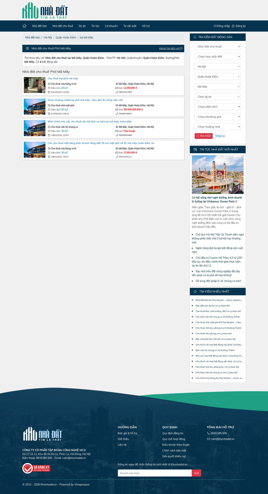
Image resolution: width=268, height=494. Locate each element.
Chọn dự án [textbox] (204, 96)
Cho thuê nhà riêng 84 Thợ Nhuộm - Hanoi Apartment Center (227, 378)
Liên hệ (122, 444)
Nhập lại (220, 136)
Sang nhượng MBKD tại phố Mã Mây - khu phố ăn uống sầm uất (85, 99)
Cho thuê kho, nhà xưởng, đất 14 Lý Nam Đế (218, 311)
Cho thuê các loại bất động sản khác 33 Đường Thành (223, 344)
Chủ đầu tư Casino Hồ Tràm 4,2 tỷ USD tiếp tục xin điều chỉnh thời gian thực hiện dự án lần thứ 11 (217, 261)
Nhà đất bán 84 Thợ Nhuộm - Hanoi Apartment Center (223, 300)
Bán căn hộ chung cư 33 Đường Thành (215, 350)
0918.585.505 (219, 433)
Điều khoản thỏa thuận (176, 444)
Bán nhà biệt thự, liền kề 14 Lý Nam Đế (216, 339)
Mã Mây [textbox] (202, 86)
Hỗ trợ (146, 26)
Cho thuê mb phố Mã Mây (63, 78)
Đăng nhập (221, 26)
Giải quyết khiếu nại (174, 456)
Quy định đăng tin (172, 433)
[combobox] (218, 66)
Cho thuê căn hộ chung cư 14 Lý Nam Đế (216, 372)
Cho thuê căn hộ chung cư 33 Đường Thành (218, 316)
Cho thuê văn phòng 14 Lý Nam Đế (214, 333)
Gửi (196, 473)
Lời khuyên (111, 26)
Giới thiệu (123, 439)
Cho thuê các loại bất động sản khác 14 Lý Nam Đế (222, 361)
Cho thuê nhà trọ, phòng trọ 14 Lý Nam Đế (217, 366)
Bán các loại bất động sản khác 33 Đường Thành (220, 355)
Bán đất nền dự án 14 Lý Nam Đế (213, 305)
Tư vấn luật (129, 26)
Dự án (82, 26)
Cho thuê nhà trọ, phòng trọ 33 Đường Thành (218, 327)
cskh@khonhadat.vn (74, 458)
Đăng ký (239, 26)
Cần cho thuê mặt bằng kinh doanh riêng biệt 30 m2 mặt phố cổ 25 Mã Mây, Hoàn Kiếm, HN (101, 143)
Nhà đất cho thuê (62, 26)
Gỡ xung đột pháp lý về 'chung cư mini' (218, 281)
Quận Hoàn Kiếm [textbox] (208, 76)
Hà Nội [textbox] (202, 66)
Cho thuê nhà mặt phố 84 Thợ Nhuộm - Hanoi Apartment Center (229, 322)
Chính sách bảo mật (174, 450)
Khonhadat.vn (49, 484)
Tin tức (95, 26)
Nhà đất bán (39, 26)
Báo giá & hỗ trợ (127, 433)
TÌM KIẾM (203, 136)
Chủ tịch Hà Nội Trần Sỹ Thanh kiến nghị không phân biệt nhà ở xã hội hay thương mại (218, 238)
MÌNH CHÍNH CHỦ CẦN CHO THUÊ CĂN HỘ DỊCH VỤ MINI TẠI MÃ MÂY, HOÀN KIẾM (90, 121)
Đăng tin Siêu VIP (171, 48)
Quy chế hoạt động (173, 439)
